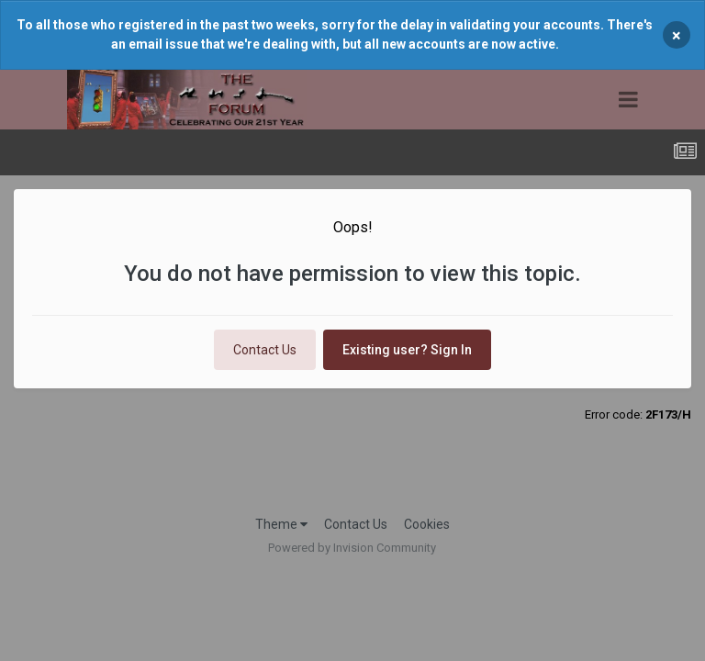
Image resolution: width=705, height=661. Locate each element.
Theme (281, 524)
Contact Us (265, 349)
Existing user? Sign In (407, 349)
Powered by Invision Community (352, 548)
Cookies (427, 524)
